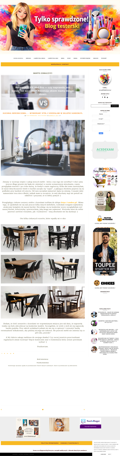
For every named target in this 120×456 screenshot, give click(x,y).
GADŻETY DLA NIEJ (53, 58)
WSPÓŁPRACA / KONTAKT (60, 64)
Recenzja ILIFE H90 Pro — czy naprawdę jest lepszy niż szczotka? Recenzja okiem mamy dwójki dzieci (43, 91)
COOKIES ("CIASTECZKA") (70, 443)
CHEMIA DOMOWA (18, 58)
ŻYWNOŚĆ (104, 58)
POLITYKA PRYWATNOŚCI (50, 443)
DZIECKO (28, 58)
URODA (75, 58)
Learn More (103, 454)
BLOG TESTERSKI (25, 454)
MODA (62, 58)
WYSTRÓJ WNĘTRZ (85, 58)
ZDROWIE (95, 58)
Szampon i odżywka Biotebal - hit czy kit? (108, 321)
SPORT (69, 58)
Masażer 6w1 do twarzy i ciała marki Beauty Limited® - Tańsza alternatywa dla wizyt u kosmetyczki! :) (108, 340)
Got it (109, 454)
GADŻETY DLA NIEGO (39, 58)
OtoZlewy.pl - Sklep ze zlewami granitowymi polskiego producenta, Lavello (108, 314)
